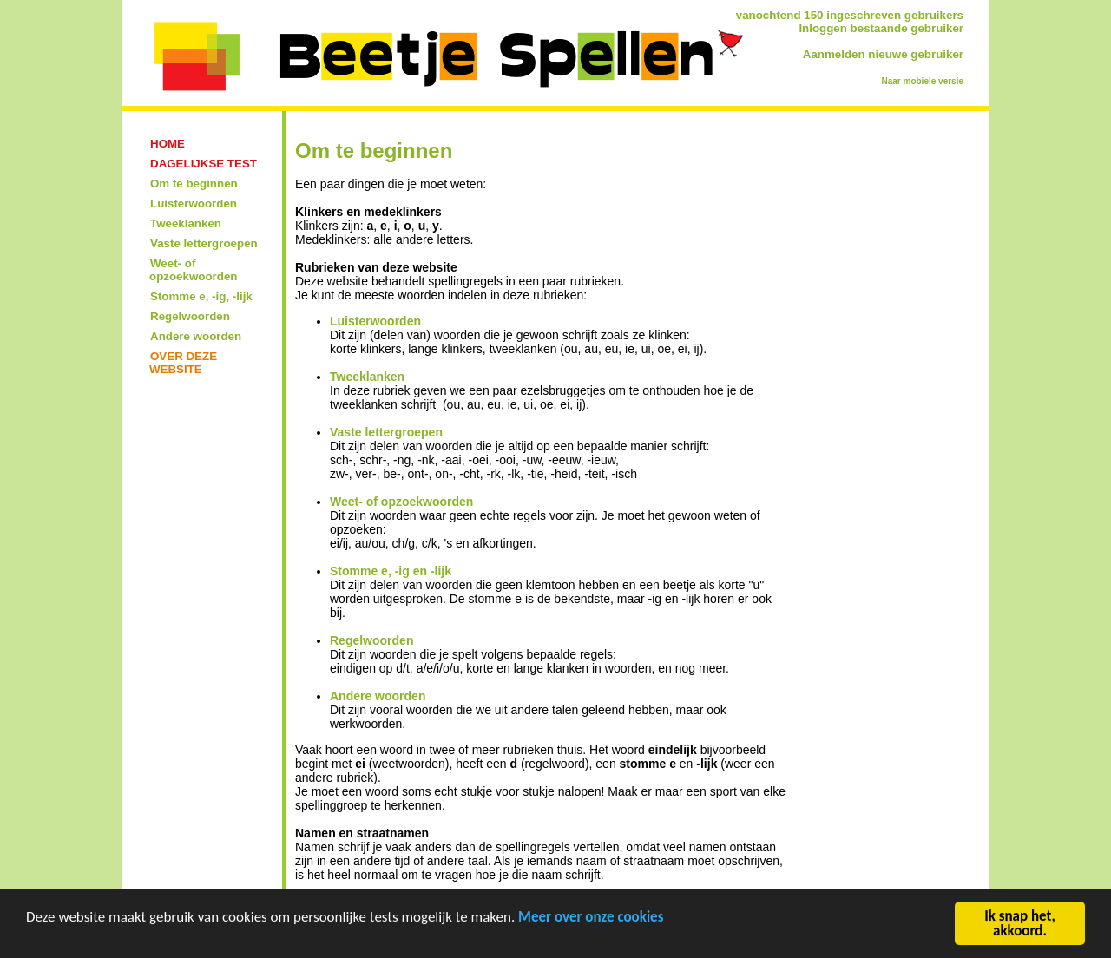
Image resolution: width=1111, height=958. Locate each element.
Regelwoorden (371, 640)
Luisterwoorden (375, 321)
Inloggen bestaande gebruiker (881, 28)
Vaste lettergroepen (386, 432)
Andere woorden (377, 696)
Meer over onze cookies (590, 918)
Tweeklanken (367, 377)
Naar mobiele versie (923, 81)
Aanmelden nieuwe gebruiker (883, 54)
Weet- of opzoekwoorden (401, 502)
